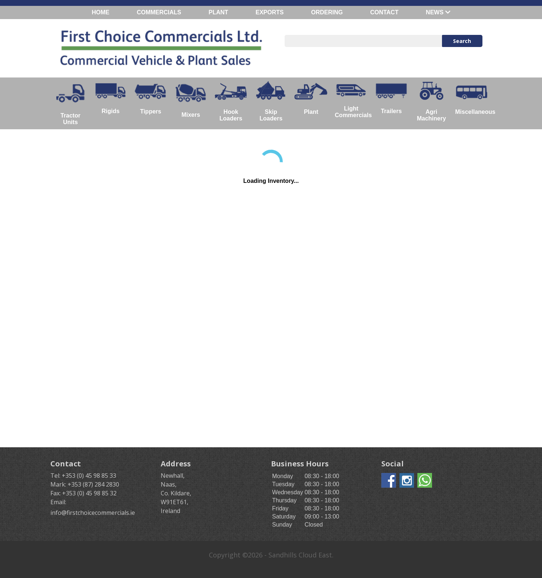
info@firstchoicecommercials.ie (92, 513)
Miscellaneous (473, 98)
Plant (311, 98)
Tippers (150, 98)
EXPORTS (270, 12)
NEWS (438, 12)
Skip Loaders (270, 101)
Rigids (110, 97)
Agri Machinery (431, 101)
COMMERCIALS (159, 12)
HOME (100, 12)
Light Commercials (353, 99)
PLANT (218, 12)
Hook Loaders (230, 101)
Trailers (391, 98)
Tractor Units (70, 103)
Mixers (190, 99)
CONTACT (384, 12)
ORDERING (327, 12)
